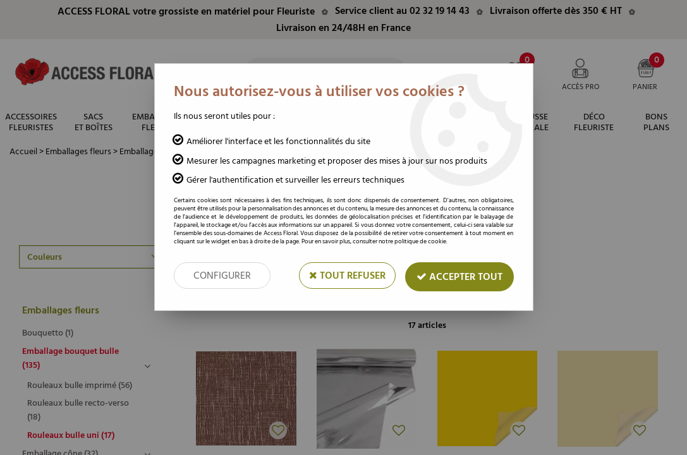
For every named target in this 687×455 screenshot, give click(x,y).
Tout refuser (347, 275)
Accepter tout (459, 277)
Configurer (222, 275)
